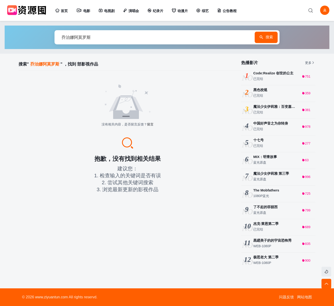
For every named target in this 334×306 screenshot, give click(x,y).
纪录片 (155, 11)
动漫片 (180, 11)
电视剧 (107, 11)
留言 (150, 124)
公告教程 (227, 11)
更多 (310, 63)
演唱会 (131, 11)
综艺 (202, 11)
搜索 (264, 37)
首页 (61, 11)
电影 (83, 11)
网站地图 (304, 297)
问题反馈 (286, 297)
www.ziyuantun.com (51, 297)
